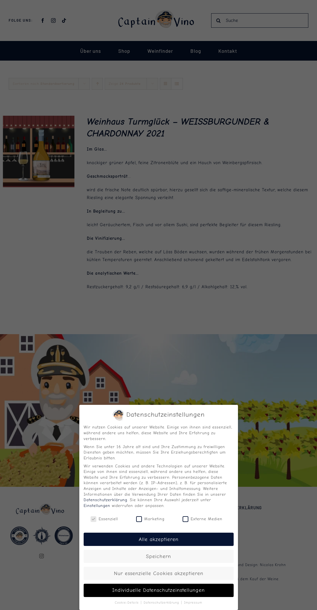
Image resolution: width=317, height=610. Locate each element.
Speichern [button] (158, 556)
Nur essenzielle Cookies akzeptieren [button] (158, 573)
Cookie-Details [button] (127, 603)
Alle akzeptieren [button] (159, 539)
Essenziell (104, 519)
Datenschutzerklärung (105, 499)
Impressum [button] (193, 603)
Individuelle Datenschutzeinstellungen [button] (158, 590)
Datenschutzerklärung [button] (162, 603)
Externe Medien (202, 519)
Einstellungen (97, 505)
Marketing (150, 519)
